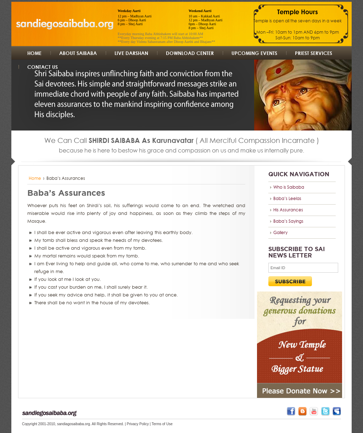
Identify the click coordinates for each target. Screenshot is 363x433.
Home (34, 53)
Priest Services (313, 53)
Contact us (42, 66)
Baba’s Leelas (287, 198)
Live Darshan (131, 53)
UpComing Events (254, 53)
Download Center (190, 53)
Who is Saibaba (288, 187)
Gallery (280, 232)
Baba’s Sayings (288, 221)
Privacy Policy (138, 424)
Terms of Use (162, 424)
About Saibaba (78, 53)
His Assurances (288, 210)
